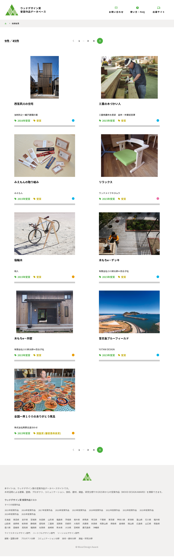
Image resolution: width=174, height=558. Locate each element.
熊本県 (81, 529)
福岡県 (53, 529)
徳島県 (17, 529)
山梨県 (17, 525)
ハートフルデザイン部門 (46, 534)
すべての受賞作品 (13, 506)
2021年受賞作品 (121, 511)
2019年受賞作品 (85, 511)
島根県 (137, 525)
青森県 (17, 521)
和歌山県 (118, 525)
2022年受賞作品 (140, 511)
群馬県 (90, 521)
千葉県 (108, 521)
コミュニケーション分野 (51, 540)
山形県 (53, 521)
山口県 (8, 529)
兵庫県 (99, 525)
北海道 (8, 521)
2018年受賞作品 (67, 511)
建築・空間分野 (12, 540)
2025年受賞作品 (30, 515)
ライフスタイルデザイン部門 (18, 534)
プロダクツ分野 (29, 540)
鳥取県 (128, 525)
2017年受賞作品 (49, 511)
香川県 (26, 529)
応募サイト (159, 9)
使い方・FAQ (137, 9)
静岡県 (44, 525)
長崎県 (71, 529)
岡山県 (146, 525)
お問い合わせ (116, 9)
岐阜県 (35, 525)
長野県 (26, 525)
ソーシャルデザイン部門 (72, 534)
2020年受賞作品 (103, 511)
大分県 (90, 529)
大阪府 (90, 525)
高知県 (44, 529)
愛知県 (53, 525)
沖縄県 (119, 529)
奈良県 (108, 525)
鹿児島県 (109, 529)
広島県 (156, 525)
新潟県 (137, 521)
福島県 (62, 521)
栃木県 (81, 521)
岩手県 (26, 521)
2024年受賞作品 (12, 515)
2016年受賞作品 (30, 511)
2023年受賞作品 (158, 511)
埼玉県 (99, 521)
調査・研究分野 (91, 540)
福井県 (8, 525)
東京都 (117, 521)
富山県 (146, 521)
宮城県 (35, 521)
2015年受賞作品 (12, 511)
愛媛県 (35, 529)
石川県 (156, 521)
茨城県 (71, 521)
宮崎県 (99, 529)
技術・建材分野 (73, 540)
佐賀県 (62, 529)
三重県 (62, 525)
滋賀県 (71, 525)
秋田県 (44, 521)
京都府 (81, 525)
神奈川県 (127, 521)
